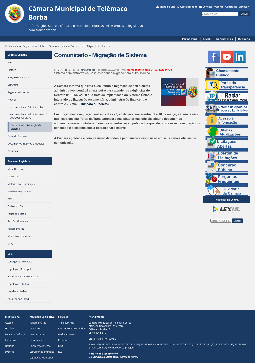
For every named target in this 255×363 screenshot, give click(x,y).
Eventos (9, 348)
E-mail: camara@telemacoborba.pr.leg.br (112, 344)
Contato (207, 6)
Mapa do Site (167, 6)
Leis (10, 250)
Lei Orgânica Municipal (42, 348)
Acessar (244, 6)
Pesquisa (63, 336)
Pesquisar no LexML (227, 199)
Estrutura (10, 336)
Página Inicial (190, 39)
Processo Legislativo (20, 159)
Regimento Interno (40, 342)
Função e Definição (15, 330)
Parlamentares (37, 319)
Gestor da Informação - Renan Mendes (76, 69)
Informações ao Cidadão (72, 324)
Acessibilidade (188, 6)
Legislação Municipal (41, 353)
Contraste (231, 6)
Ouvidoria (244, 39)
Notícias (64, 46)
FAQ (60, 342)
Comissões (35, 336)
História (9, 324)
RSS (60, 348)
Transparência (224, 39)
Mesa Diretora (37, 330)
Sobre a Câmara (48, 46)
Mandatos (35, 324)
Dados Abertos (66, 330)
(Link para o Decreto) (93, 104)
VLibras (218, 6)
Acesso (9, 319)
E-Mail (207, 39)
